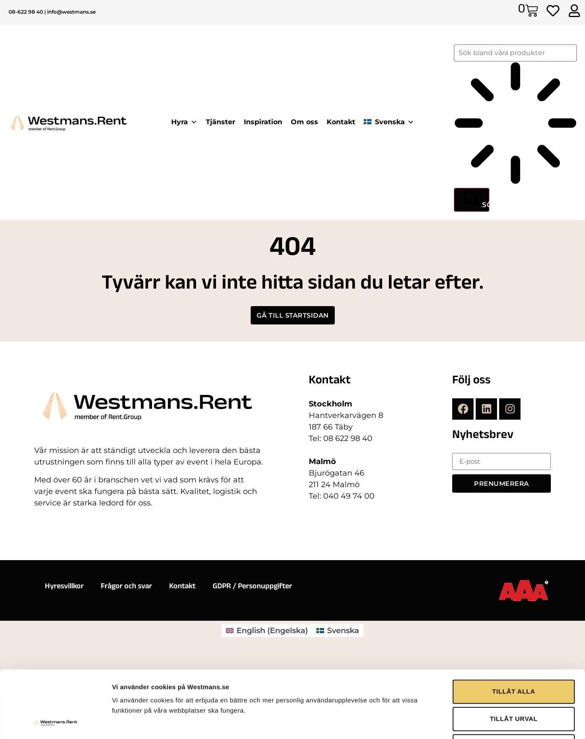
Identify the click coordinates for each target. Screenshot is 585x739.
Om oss (304, 122)
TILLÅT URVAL (514, 633)
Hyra (184, 122)
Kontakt (341, 122)
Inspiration (263, 122)
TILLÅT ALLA (513, 606)
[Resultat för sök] (515, 124)
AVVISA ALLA (513, 660)
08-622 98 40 (26, 12)
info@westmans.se (71, 12)
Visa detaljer (464, 693)
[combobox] (515, 52)
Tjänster (220, 122)
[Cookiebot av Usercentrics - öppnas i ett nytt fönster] (55, 693)
